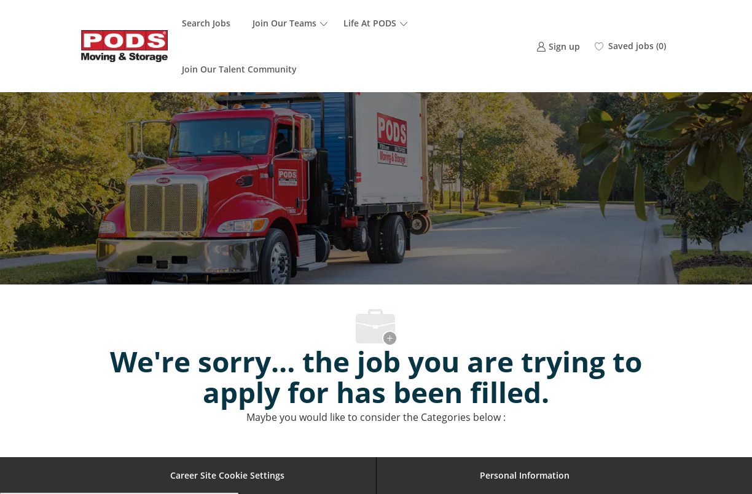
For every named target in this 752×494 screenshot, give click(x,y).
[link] (558, 45)
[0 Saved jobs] (630, 46)
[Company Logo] (125, 45)
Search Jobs (206, 23)
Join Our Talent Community (239, 69)
